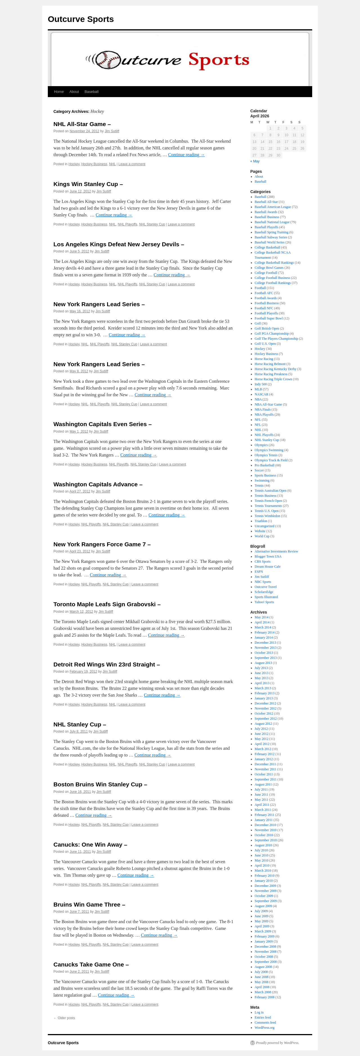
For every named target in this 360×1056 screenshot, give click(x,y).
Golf (258, 323)
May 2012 (262, 739)
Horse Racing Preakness (271, 374)
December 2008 (265, 946)
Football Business (267, 303)
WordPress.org (264, 1028)
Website (260, 531)
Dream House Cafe (268, 567)
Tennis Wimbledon (267, 516)
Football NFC (264, 308)
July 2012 (261, 729)
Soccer (259, 470)
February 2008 (264, 997)
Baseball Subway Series (271, 237)
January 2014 (264, 637)
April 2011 (262, 805)
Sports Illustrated (266, 597)
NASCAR (262, 394)
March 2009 (263, 931)
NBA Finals (263, 409)
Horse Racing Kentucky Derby (275, 369)
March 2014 (263, 627)
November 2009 (266, 891)
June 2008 (262, 977)
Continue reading (186, 154)
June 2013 (262, 673)
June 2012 (262, 734)
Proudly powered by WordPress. (277, 1043)
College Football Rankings (273, 283)
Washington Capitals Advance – (98, 484)
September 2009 (266, 901)
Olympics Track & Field (271, 460)
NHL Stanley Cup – (79, 724)
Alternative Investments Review (276, 551)
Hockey (73, 164)
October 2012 (264, 713)
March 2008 (263, 992)
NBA (258, 399)
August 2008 (263, 967)
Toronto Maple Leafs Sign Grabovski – (107, 604)
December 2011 (265, 764)
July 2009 (261, 911)
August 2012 (263, 724)
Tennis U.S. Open (267, 511)
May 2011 (262, 800)
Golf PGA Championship (272, 333)
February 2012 (264, 754)
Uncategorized (264, 526)
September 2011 (266, 779)
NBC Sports (263, 582)
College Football (266, 273)
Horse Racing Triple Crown (273, 379)
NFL (258, 420)
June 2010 (262, 855)
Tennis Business (266, 496)
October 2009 (264, 896)
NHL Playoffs (127, 224)
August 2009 (263, 906)
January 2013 (264, 698)
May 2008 (262, 982)
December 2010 (265, 825)
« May (255, 161)
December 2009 (265, 886)
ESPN (259, 572)
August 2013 (263, 663)
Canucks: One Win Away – (90, 844)
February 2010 (264, 876)
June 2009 (262, 916)
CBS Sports (263, 561)
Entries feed (263, 1017)
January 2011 (264, 820)
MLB (258, 389)
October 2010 (264, 835)
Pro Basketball (264, 465)
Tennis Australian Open (271, 491)
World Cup (262, 536)
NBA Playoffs (264, 415)
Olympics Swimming (269, 450)
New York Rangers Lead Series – (99, 304)
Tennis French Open (268, 501)
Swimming (262, 480)
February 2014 (264, 632)
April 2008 (262, 987)
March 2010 (263, 870)
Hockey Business (94, 164)
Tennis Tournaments (268, 506)
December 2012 (265, 703)
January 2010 (264, 881)
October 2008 (264, 957)
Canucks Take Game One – (91, 964)
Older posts (64, 1018)
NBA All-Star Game (268, 404)
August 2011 (263, 784)
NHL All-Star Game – (82, 124)
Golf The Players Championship (276, 339)
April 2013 (262, 683)
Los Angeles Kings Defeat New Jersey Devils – (118, 244)
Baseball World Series (270, 242)
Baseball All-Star (266, 202)
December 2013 (265, 643)
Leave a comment (131, 164)
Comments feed (265, 1022)
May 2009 (262, 921)
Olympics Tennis (266, 455)
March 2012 (263, 749)
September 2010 (266, 840)
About (74, 92)
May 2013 (262, 678)
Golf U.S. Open (265, 344)
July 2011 (261, 789)
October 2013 (264, 653)
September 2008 (266, 962)
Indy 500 (261, 384)
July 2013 (261, 668)
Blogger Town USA (268, 556)
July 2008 (261, 972)
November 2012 (266, 708)
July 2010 (261, 850)
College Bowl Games (269, 268)
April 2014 (262, 622)
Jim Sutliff (112, 131)
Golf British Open (267, 328)
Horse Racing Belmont (270, 364)
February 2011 (264, 815)
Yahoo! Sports (264, 602)
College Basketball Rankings (274, 263)
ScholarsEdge (264, 592)
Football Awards (266, 298)
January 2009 (264, 941)
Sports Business (265, 475)
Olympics (261, 445)
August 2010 (263, 845)
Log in (259, 1012)
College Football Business (272, 278)
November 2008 (266, 952)
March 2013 (263, 688)
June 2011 (262, 795)
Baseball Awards (266, 212)
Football (260, 288)
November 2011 (265, 769)
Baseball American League (273, 207)
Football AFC (264, 293)
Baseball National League (272, 222)
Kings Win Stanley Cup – (88, 184)
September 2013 (266, 658)
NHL (112, 164)
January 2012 (264, 759)
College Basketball (267, 247)
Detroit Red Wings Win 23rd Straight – (106, 664)
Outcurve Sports (81, 19)
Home (59, 92)
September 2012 (266, 719)
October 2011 (264, 774)
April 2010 (262, 865)
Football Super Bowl (269, 318)
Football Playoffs (266, 313)
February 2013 (264, 693)
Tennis (259, 485)
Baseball (92, 92)
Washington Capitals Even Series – (102, 424)
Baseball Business (267, 217)
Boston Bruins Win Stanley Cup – (100, 784)
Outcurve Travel (266, 587)
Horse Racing (264, 359)
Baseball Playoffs (266, 227)
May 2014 (262, 617)
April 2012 (262, 744)
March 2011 (263, 810)
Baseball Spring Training (272, 232)
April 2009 (262, 926)
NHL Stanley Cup (152, 224)
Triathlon (261, 521)
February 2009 (264, 936)
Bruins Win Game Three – (89, 904)
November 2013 (266, 648)
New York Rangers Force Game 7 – (102, 544)
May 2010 (262, 860)
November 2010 (266, 830)
